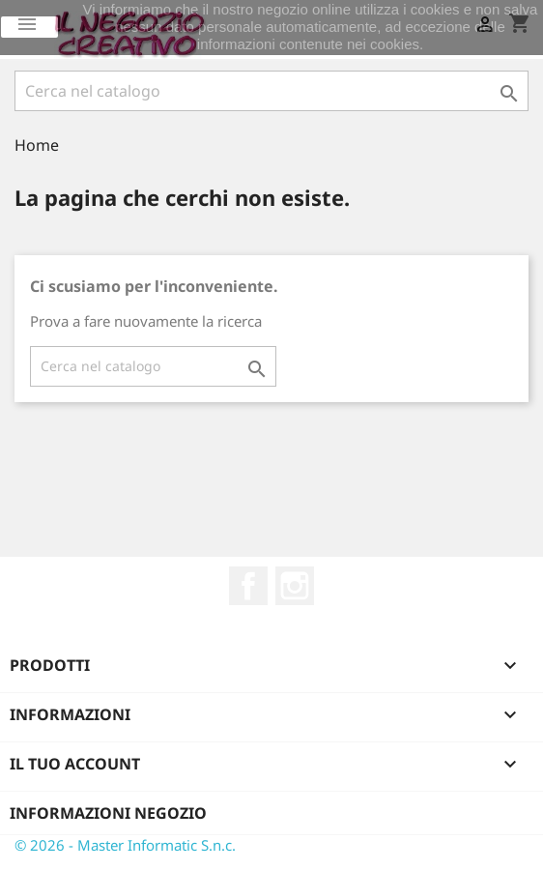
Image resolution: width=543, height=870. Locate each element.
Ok (30, 27)
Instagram (294, 585)
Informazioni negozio (108, 813)
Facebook (248, 585)
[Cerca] (271, 91)
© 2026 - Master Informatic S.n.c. (125, 845)
